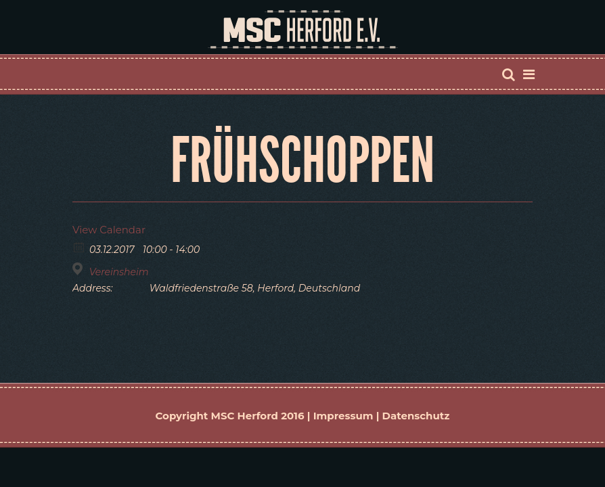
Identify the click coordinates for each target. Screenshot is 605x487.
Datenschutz (416, 415)
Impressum (343, 415)
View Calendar (108, 229)
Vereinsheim (119, 272)
